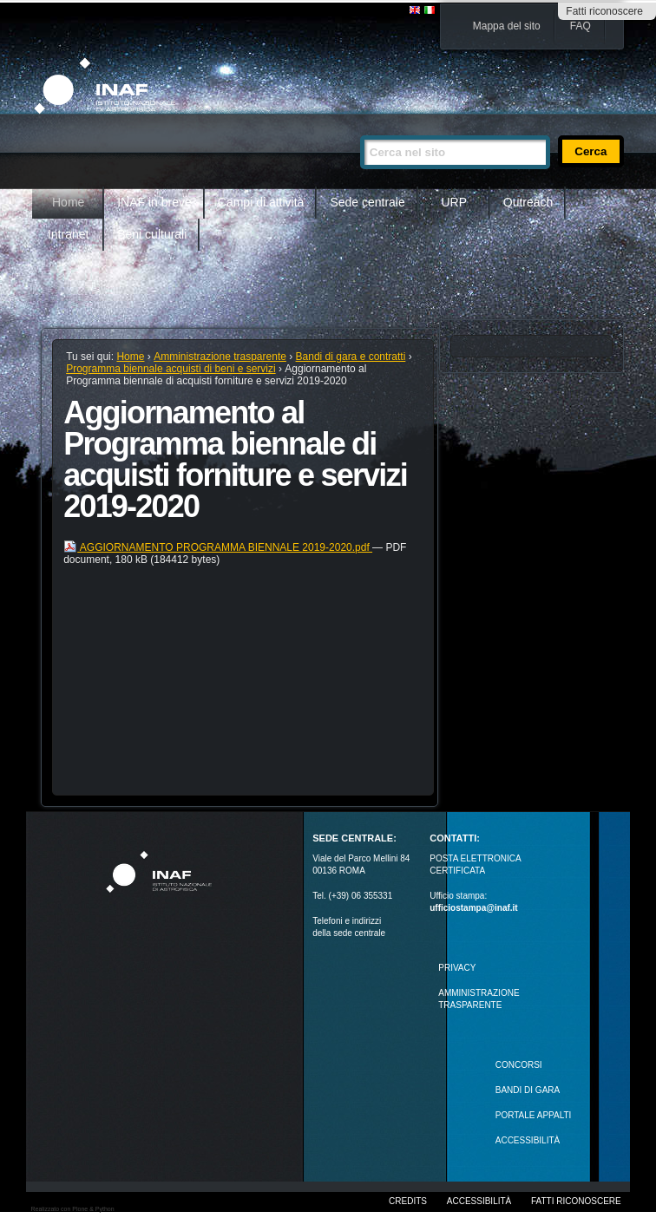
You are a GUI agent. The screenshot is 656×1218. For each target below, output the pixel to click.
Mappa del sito (507, 26)
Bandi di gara (527, 1090)
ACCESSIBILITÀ (527, 1140)
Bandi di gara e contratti (351, 356)
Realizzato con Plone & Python (72, 1209)
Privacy (457, 967)
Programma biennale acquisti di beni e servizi (170, 369)
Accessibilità (479, 1201)
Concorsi (518, 1065)
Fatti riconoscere (604, 11)
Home (68, 202)
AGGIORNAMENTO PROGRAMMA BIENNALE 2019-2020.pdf (217, 547)
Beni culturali (152, 234)
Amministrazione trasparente (220, 356)
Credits (408, 1201)
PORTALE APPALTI (533, 1115)
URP (455, 202)
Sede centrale (367, 202)
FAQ (580, 26)
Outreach (528, 202)
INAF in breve (154, 202)
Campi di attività (261, 202)
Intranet (68, 234)
